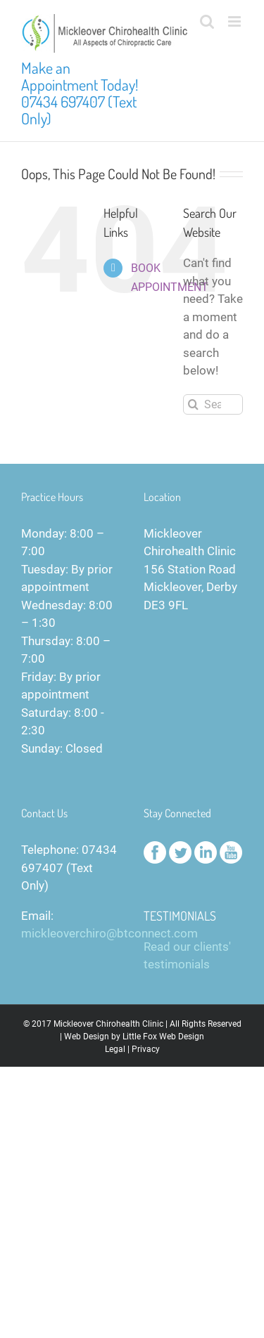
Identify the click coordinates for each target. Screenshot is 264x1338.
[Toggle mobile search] (207, 21)
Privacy (146, 1049)
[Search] (193, 404)
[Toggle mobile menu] (235, 21)
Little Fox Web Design (163, 1036)
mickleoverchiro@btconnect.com (109, 933)
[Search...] (213, 404)
